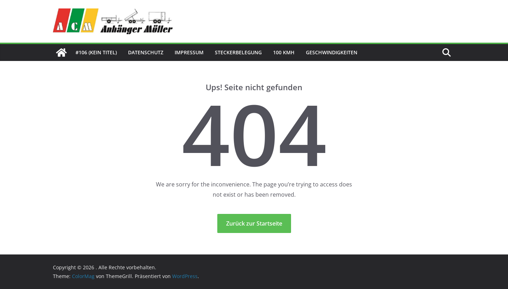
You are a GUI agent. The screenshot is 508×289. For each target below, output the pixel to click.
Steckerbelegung (238, 52)
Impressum (189, 52)
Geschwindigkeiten (331, 52)
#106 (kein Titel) (96, 52)
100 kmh (284, 52)
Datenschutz (145, 52)
